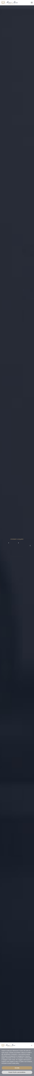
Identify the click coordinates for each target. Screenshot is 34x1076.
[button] (31, 1045)
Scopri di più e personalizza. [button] (16, 1072)
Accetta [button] (17, 1068)
